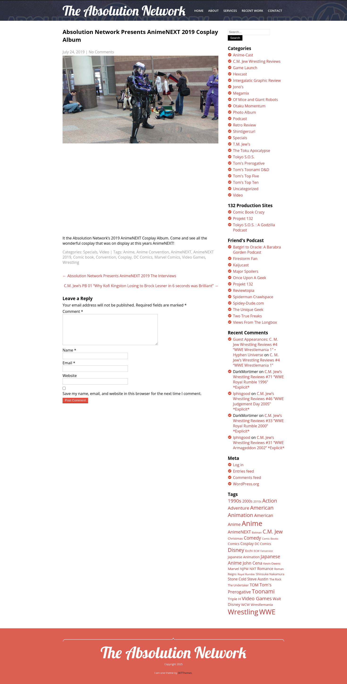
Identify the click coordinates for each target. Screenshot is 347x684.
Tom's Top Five (246, 176)
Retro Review (244, 125)
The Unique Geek (248, 309)
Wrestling (71, 262)
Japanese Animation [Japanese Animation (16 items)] (244, 556)
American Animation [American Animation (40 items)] (251, 511)
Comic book (83, 257)
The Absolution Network (173, 652)
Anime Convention (152, 252)
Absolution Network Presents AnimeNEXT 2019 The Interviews (119, 275)
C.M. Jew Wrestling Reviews (256, 61)
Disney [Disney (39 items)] (236, 549)
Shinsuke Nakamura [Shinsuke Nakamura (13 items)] (270, 574)
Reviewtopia (243, 290)
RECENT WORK (252, 10)
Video (104, 252)
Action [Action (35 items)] (269, 500)
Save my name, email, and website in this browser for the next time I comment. (132, 399)
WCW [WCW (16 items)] (245, 604)
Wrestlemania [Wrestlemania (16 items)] (262, 604)
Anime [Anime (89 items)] (252, 523)
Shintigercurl (244, 131)
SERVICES (230, 10)
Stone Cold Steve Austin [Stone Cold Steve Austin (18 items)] (248, 579)
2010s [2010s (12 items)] (257, 501)
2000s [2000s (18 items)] (247, 501)
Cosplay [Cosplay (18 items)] (247, 543)
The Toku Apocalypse (251, 150)
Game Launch (245, 67)
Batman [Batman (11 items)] (257, 532)
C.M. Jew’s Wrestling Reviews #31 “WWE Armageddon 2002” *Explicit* (258, 442)
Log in (238, 464)
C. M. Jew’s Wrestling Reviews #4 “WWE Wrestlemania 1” (256, 360)
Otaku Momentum (249, 106)
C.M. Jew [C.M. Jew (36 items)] (273, 531)
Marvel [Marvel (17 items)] (233, 568)
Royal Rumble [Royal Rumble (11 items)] (246, 574)
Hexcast (240, 74)
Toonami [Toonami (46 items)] (263, 591)
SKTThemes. (185, 673)
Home (198, 10)
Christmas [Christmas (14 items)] (235, 538)
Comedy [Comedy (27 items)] (252, 538)
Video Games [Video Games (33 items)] (257, 598)
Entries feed (243, 471)
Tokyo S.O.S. (243, 156)
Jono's (238, 86)
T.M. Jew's (241, 144)
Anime (129, 252)
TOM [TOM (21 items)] (254, 584)
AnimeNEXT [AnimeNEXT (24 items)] (239, 532)
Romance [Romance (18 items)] (265, 568)
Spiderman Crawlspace (253, 296)
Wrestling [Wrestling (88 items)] (243, 612)
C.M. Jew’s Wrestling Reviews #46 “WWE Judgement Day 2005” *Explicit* (258, 401)
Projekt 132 (243, 218)
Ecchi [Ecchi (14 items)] (249, 551)
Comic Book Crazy (249, 212)
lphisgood (241, 393)
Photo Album (244, 112)
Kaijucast (241, 265)
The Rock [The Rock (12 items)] (275, 579)
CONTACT (275, 10)
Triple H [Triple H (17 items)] (234, 598)
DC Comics (143, 257)
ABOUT (213, 10)
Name (69, 355)
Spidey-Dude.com (248, 303)
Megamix (241, 93)
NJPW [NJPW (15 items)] (244, 569)
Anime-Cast (243, 55)
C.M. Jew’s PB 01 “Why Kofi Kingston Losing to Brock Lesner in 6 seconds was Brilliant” (141, 285)
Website (70, 381)
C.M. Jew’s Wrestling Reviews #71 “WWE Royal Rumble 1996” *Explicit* (258, 379)
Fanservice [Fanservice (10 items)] (266, 551)
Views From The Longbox (255, 322)
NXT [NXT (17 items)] (253, 568)
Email (69, 368)
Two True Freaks (247, 316)
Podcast (240, 118)
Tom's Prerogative (249, 163)
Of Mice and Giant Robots (255, 99)
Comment (73, 311)
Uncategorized (245, 188)
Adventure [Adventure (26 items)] (238, 508)
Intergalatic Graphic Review (257, 80)
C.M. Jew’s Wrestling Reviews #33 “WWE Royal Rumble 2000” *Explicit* (258, 423)
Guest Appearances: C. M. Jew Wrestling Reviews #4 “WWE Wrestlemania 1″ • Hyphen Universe (255, 347)
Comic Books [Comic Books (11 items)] (270, 538)
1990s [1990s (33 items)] (234, 500)
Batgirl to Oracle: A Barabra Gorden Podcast (257, 249)
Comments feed (247, 477)
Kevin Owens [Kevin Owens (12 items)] (271, 564)
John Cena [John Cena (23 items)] (252, 563)
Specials (90, 252)
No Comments (101, 52)
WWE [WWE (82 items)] (267, 611)
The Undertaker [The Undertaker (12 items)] (238, 585)
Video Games (193, 257)
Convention (106, 257)
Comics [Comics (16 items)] (233, 543)
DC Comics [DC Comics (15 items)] (263, 543)
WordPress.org (246, 484)
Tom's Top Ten (246, 182)
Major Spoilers (245, 271)
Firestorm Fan (245, 258)
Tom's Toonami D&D (251, 169)
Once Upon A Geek (249, 277)
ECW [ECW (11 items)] (256, 551)
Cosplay (125, 257)
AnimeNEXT (181, 252)
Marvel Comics (167, 257)
